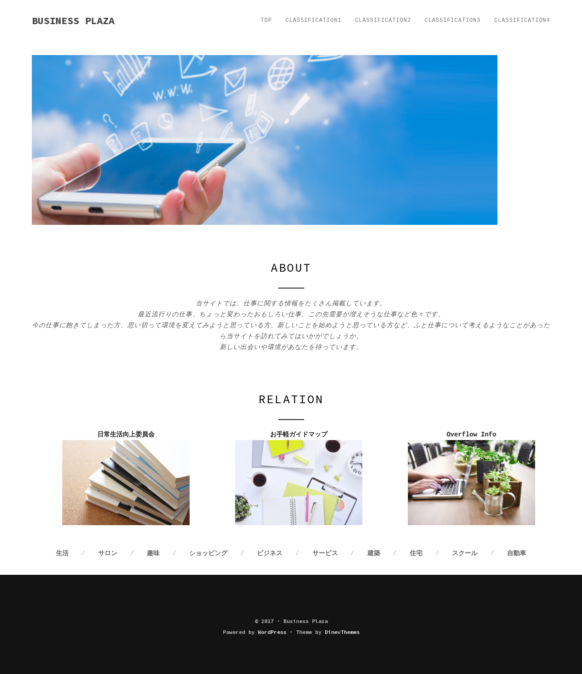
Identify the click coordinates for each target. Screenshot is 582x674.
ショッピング (208, 553)
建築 (373, 553)
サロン (107, 553)
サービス (325, 553)
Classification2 (383, 20)
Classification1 (313, 20)
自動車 (516, 553)
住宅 (416, 553)
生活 (62, 553)
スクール (464, 553)
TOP (266, 20)
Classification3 (453, 20)
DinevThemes (342, 631)
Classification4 (522, 20)
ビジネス (269, 553)
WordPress (272, 631)
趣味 (153, 553)
